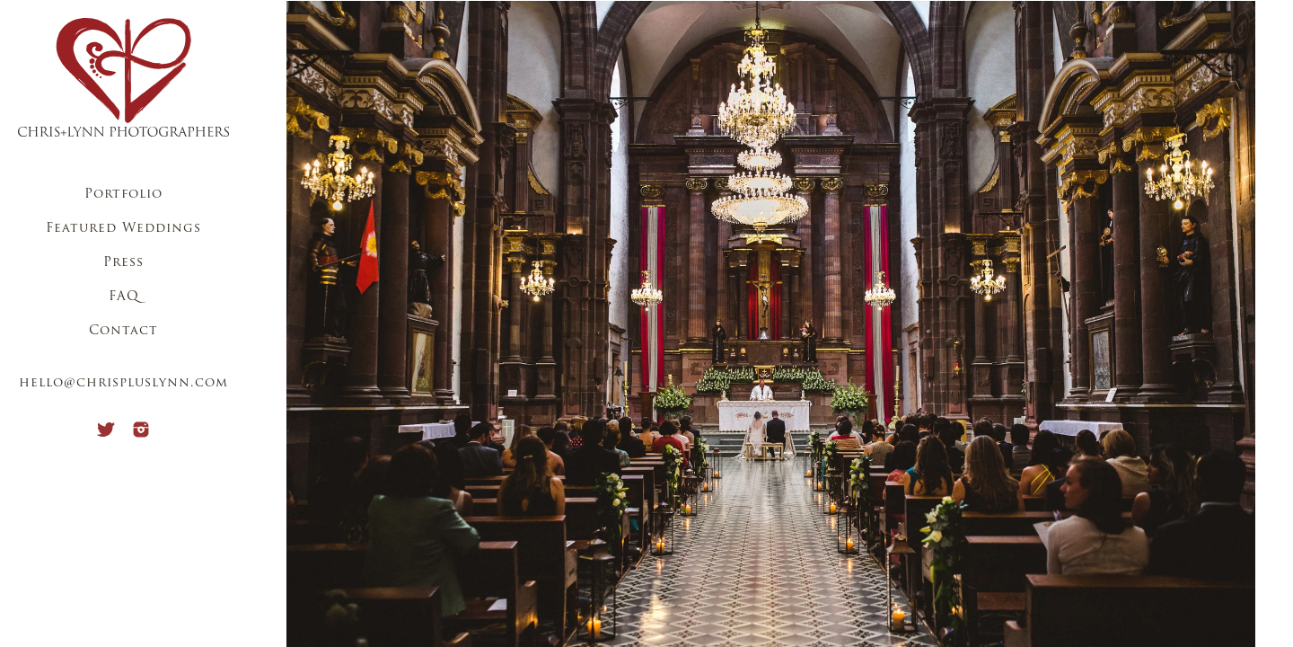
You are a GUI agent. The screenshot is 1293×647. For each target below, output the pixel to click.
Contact (123, 331)
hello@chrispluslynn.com (123, 383)
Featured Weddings (123, 228)
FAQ (124, 297)
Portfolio (123, 194)
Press (123, 263)
